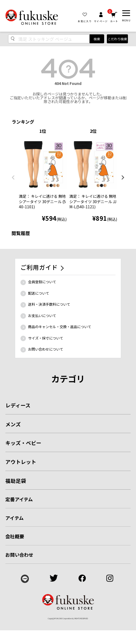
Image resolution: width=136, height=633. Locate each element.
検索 (97, 39)
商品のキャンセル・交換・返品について (59, 326)
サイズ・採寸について (45, 338)
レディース (17, 405)
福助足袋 (15, 480)
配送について (38, 293)
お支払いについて (42, 315)
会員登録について (42, 281)
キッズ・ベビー (23, 442)
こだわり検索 (117, 39)
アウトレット (20, 461)
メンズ (13, 424)
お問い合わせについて (45, 349)
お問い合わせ (19, 554)
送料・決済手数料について (49, 304)
